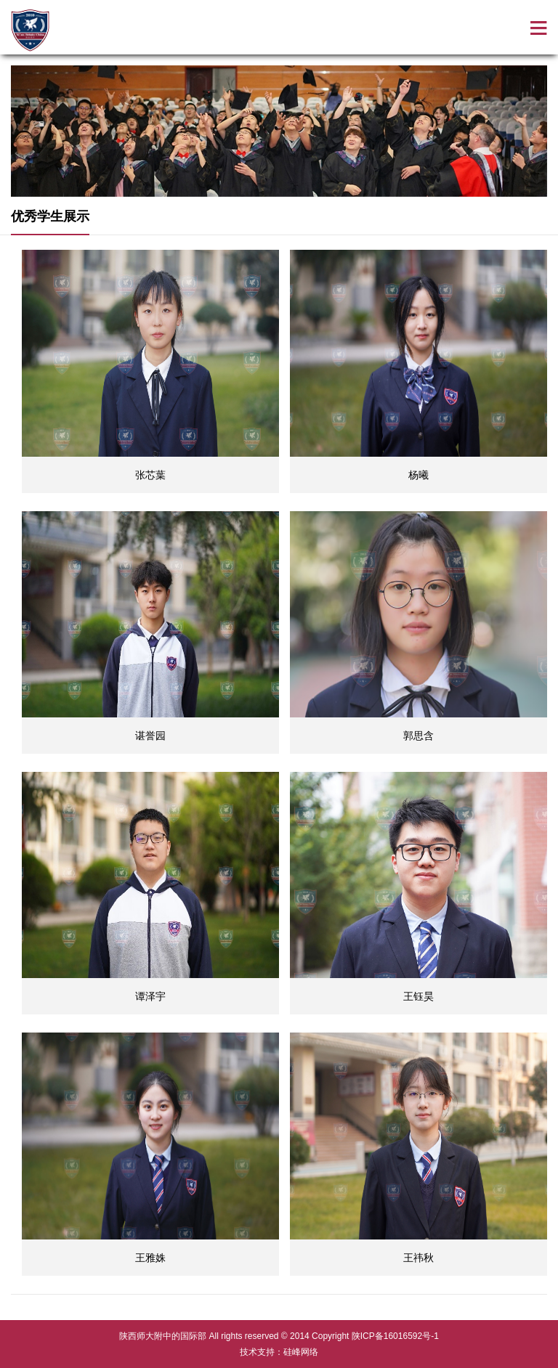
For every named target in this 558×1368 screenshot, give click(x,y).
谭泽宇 (150, 996)
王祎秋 (418, 1257)
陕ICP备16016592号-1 (395, 1336)
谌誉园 (150, 735)
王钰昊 (418, 996)
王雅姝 (150, 1257)
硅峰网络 (300, 1352)
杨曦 (418, 475)
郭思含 (418, 735)
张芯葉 (150, 475)
